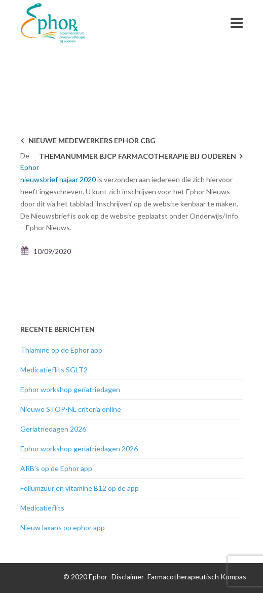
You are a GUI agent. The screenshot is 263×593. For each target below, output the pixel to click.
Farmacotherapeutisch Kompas (196, 576)
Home (149, 63)
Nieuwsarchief (188, 63)
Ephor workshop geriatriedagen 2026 (79, 448)
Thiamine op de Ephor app (61, 350)
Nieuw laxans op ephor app (62, 527)
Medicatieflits (42, 507)
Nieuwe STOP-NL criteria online (70, 409)
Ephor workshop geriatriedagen (70, 389)
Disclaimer (127, 576)
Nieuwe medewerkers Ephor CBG (92, 140)
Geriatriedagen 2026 (53, 429)
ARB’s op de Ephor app (56, 468)
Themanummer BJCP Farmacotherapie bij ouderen (137, 156)
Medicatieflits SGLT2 (54, 369)
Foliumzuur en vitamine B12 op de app (79, 488)
